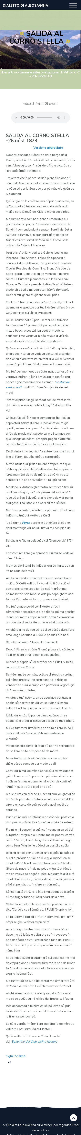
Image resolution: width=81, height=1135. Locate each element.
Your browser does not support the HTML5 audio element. (40, 117)
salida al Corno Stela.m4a (11, 1062)
